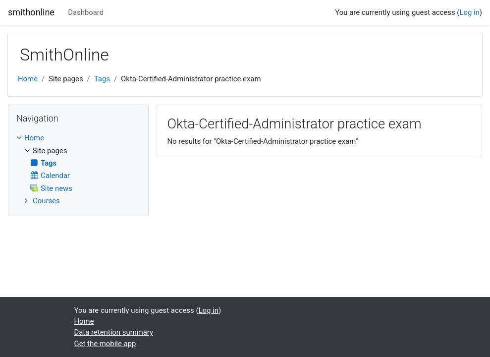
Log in (469, 12)
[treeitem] (78, 137)
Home (28, 78)
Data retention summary (114, 332)
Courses (46, 200)
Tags (102, 78)
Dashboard (86, 12)
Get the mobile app (105, 343)
